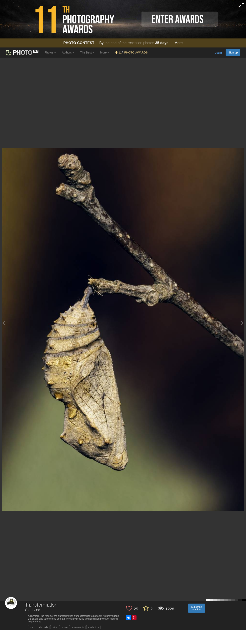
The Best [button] (87, 52)
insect (32, 627)
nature (55, 627)
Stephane (32, 610)
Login (218, 52)
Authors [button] (68, 52)
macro (65, 627)
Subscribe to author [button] (196, 608)
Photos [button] (50, 52)
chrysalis (43, 627)
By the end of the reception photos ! (123, 43)
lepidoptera (93, 627)
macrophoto (78, 627)
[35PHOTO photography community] (21, 52)
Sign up (233, 52)
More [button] (104, 52)
